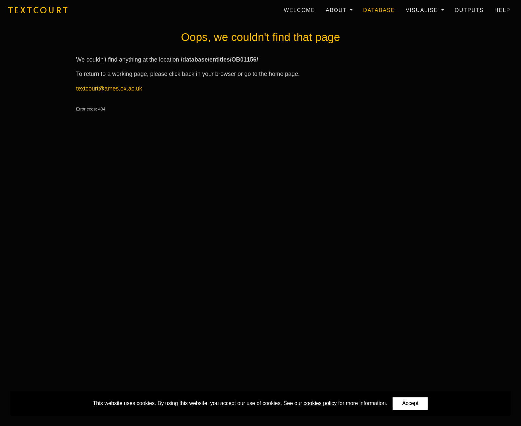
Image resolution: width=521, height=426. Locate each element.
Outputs (469, 10)
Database (379, 10)
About (337, 10)
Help (502, 10)
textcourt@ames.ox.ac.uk (109, 88)
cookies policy (320, 403)
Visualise (423, 10)
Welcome (299, 10)
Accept (410, 403)
